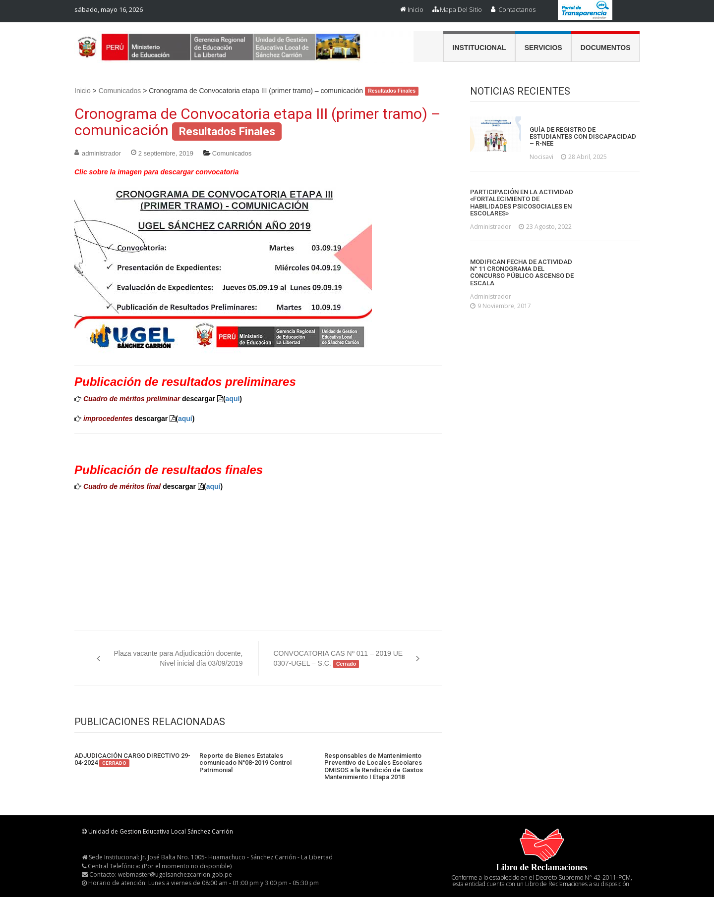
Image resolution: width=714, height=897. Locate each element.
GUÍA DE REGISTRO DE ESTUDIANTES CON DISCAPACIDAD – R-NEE (583, 137)
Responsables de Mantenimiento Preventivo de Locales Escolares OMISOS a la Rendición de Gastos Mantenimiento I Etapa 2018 (373, 766)
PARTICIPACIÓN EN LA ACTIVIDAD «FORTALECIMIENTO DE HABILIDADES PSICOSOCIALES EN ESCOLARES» (521, 203)
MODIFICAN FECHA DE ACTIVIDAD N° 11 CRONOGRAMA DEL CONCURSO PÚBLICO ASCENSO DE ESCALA (522, 273)
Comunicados (120, 91)
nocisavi (541, 157)
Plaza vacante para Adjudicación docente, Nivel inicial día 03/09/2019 (178, 658)
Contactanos (517, 9)
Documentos (606, 48)
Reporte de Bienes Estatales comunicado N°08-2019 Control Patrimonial (245, 763)
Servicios (543, 48)
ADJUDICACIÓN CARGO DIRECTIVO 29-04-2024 (132, 759)
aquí (233, 399)
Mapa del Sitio (461, 9)
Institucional (479, 48)
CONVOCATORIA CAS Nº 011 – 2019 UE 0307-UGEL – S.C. (338, 658)
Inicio (415, 9)
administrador (101, 153)
